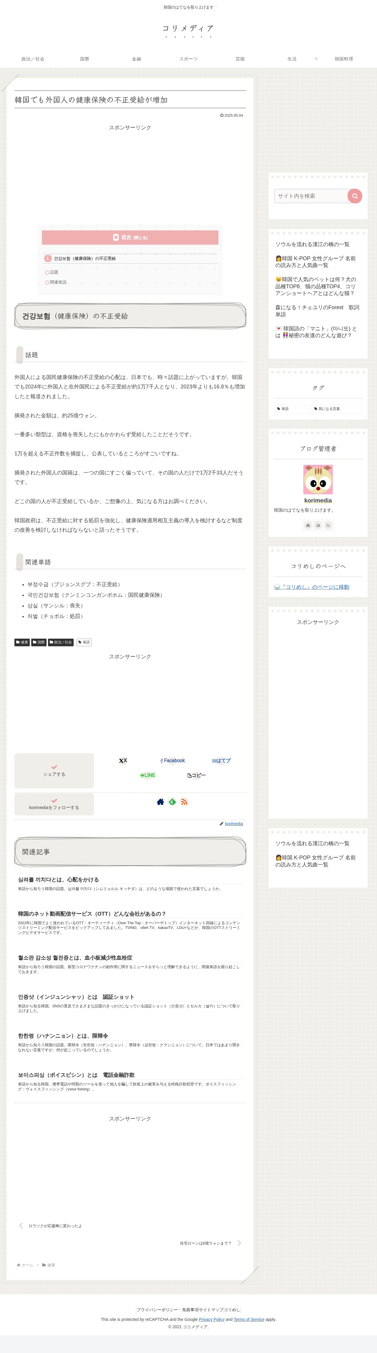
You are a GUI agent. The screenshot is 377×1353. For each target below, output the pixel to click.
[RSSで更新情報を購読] (184, 805)
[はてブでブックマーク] (221, 764)
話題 (55, 273)
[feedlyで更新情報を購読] (172, 805)
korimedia (318, 500)
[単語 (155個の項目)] (292, 409)
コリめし (238, 1327)
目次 (126, 237)
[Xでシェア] (123, 764)
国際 (39, 646)
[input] (314, 196)
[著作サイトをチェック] (160, 805)
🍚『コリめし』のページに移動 (311, 587)
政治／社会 (61, 646)
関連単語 (59, 284)
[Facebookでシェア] (172, 764)
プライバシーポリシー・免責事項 (162, 1327)
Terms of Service (249, 1337)
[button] (197, 779)
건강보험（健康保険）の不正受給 (88, 259)
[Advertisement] (130, 173)
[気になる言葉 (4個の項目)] (337, 409)
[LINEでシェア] (148, 779)
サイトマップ (211, 1327)
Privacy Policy (211, 1337)
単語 (84, 646)
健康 (22, 646)
